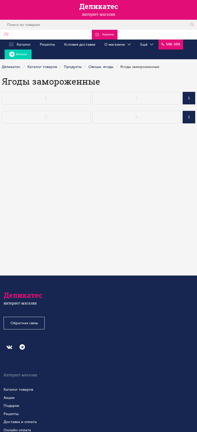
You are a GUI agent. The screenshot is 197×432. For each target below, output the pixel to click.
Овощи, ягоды (100, 67)
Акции (9, 398)
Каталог (20, 44)
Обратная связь (24, 323)
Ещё (147, 44)
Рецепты (47, 44)
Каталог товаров (42, 67)
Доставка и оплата (20, 422)
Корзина (104, 34)
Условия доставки (79, 44)
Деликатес (11, 67)
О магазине (118, 44)
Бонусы (18, 54)
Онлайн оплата (17, 430)
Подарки (11, 406)
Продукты (73, 67)
